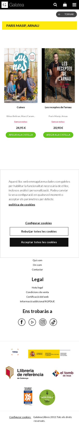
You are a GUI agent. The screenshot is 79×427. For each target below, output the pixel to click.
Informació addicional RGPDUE (37, 301)
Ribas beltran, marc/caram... (21, 116)
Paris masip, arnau (58, 116)
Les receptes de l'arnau (58, 107)
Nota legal (37, 287)
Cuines (21, 107)
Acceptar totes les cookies (39, 242)
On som (37, 264)
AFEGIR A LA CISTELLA (21, 134)
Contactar (37, 269)
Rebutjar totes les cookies (39, 231)
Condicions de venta (37, 292)
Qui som (37, 260)
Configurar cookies (20, 417)
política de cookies (22, 204)
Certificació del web (37, 296)
